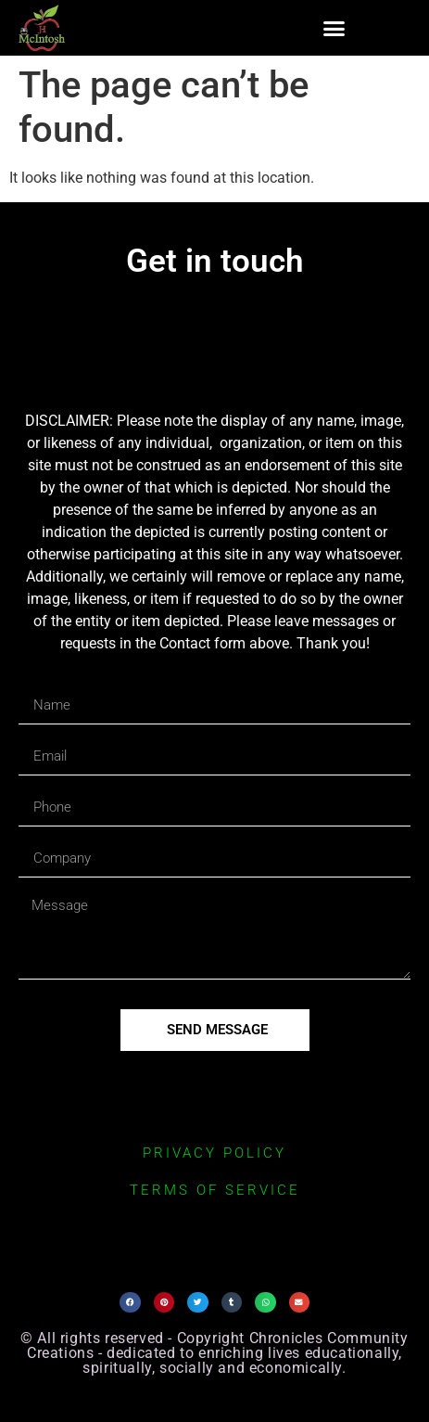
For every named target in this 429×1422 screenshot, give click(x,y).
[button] (334, 27)
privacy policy (214, 1153)
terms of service (215, 1190)
